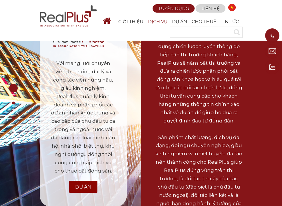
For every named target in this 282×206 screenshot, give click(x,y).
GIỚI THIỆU (130, 21)
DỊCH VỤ (157, 21)
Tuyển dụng (173, 8)
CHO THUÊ (204, 21)
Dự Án (83, 187)
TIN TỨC (230, 21)
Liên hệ (210, 8)
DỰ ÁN (179, 21)
